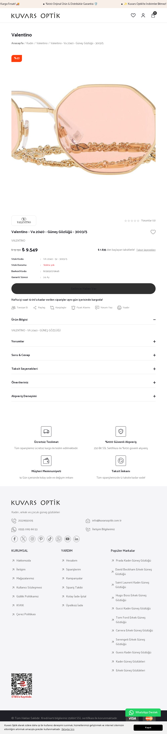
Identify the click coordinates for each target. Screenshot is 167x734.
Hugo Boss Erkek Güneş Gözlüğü (131, 600)
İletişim (20, 571)
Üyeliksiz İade (74, 607)
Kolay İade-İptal (76, 598)
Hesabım (71, 562)
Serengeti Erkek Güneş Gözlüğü (130, 644)
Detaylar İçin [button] (68, 729)
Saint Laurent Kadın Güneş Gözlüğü (132, 587)
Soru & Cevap (20, 357)
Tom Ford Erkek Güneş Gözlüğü (130, 622)
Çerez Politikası (26, 616)
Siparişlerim (73, 571)
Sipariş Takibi (74, 589)
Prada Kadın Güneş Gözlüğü (133, 562)
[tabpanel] (83, 127)
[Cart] (153, 15)
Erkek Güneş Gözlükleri (130, 672)
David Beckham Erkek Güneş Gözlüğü (133, 574)
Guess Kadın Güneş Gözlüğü (133, 654)
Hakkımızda (23, 562)
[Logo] (35, 15)
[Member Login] (143, 15)
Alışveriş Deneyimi (24, 398)
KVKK (20, 607)
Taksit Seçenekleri (24, 370)
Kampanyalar (74, 580)
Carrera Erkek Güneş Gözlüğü (134, 632)
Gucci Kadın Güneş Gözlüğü (133, 610)
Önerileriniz (19, 384)
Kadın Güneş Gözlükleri (130, 663)
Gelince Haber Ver (83, 289)
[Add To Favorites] (153, 232)
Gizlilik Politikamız (27, 598)
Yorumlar (17, 343)
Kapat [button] (148, 727)
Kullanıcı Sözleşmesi (29, 589)
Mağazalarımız (25, 580)
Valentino (22, 35)
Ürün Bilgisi (19, 321)
